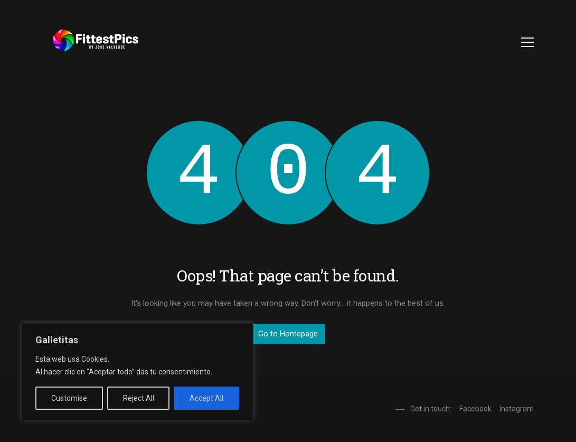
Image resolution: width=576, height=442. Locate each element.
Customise (69, 398)
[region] (137, 372)
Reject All (138, 398)
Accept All (206, 398)
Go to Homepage (288, 333)
